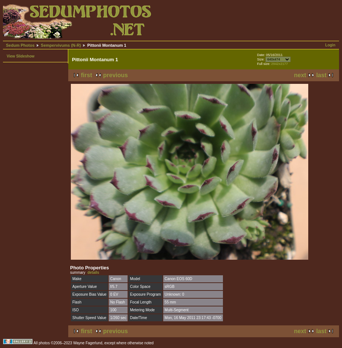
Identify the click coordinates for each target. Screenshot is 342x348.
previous (115, 75)
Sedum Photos (20, 45)
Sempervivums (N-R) (61, 45)
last (321, 75)
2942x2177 (279, 64)
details (93, 272)
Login (330, 45)
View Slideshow (20, 56)
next (300, 75)
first (86, 75)
